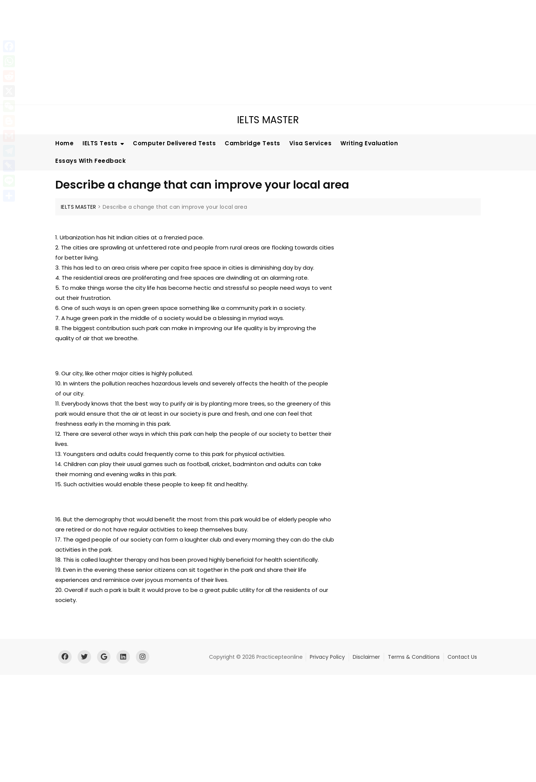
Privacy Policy (327, 657)
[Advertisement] (226, 52)
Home (64, 143)
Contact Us (462, 657)
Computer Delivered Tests (174, 143)
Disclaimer (366, 657)
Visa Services (310, 143)
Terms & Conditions (414, 657)
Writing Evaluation (369, 143)
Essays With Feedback (90, 161)
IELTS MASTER (268, 120)
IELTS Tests (100, 143)
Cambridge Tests (252, 143)
